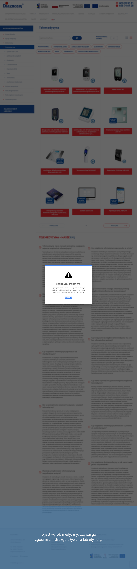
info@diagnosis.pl (77, 293)
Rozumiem (68, 298)
